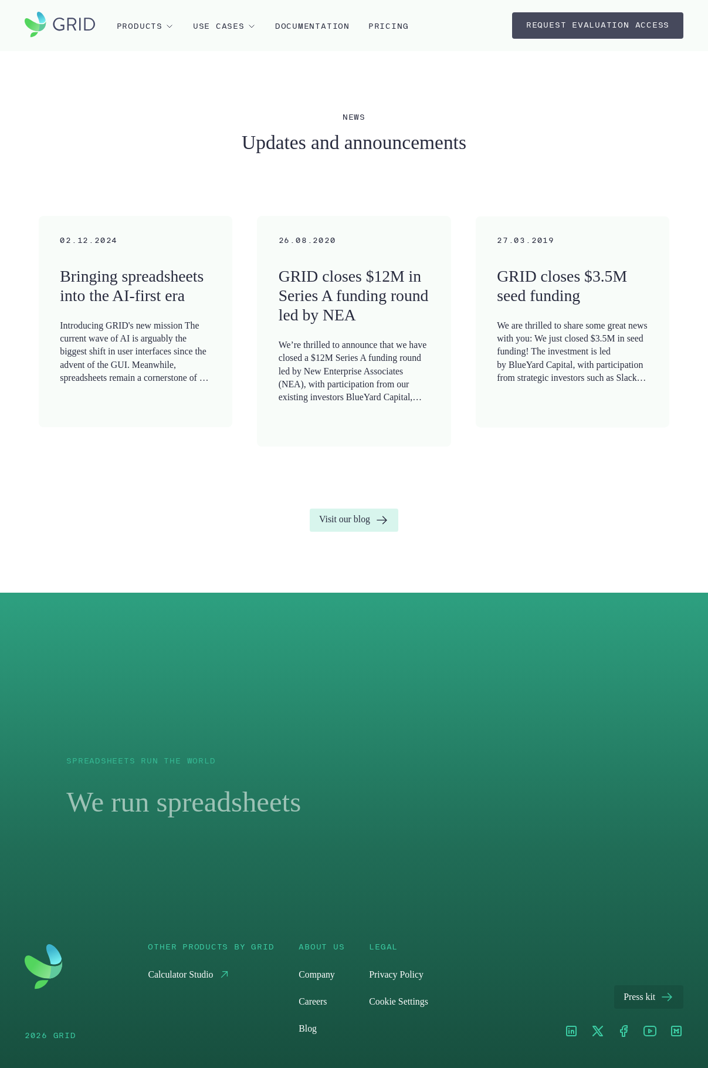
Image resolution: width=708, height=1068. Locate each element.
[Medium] (676, 1032)
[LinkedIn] (571, 1032)
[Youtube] (650, 1032)
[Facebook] (623, 1032)
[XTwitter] (598, 1032)
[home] (60, 25)
